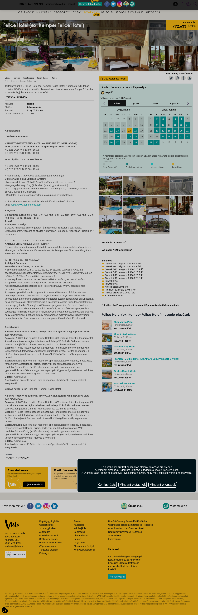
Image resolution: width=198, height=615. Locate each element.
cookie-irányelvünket (166, 470)
